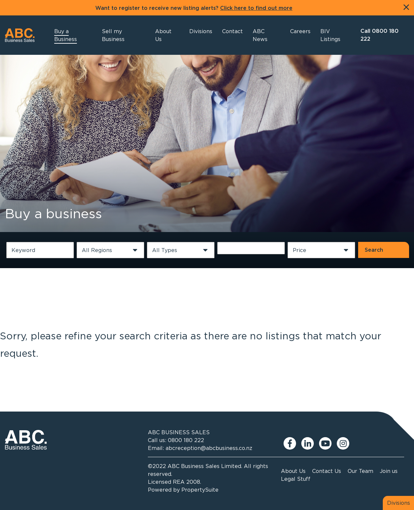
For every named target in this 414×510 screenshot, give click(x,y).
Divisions (398, 503)
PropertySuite (199, 490)
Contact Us (326, 471)
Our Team (360, 471)
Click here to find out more (256, 8)
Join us (389, 471)
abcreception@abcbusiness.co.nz (209, 448)
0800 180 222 (186, 440)
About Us (293, 471)
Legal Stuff (295, 479)
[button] (167, 35)
